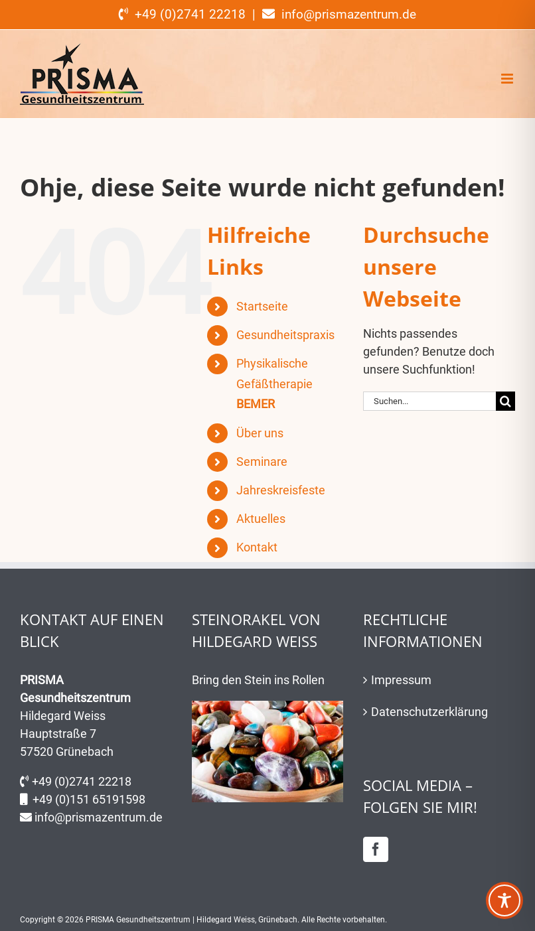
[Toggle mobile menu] (508, 79)
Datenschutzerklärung (429, 712)
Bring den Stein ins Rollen (258, 680)
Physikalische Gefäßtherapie (274, 383)
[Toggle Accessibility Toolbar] (504, 900)
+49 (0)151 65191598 (89, 799)
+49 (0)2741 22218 (81, 781)
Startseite (262, 306)
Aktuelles (260, 519)
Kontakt (256, 547)
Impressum (401, 680)
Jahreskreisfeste (280, 490)
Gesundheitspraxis (285, 335)
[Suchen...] (429, 401)
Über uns (259, 433)
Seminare (261, 461)
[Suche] (505, 401)
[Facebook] (375, 849)
